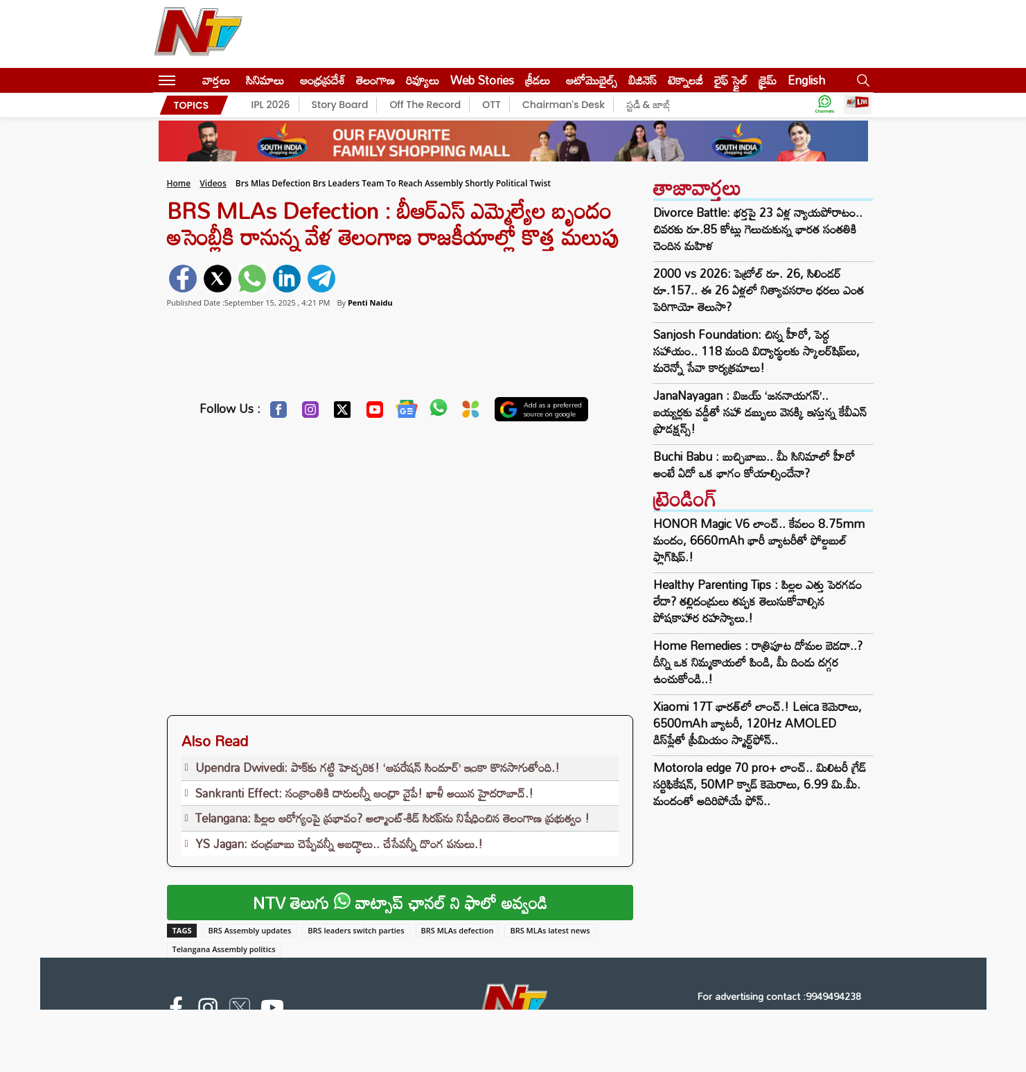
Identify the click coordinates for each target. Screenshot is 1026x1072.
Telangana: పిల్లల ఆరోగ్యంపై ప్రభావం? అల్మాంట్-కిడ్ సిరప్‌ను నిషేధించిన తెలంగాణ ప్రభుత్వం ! (392, 818)
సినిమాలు (265, 80)
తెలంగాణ (375, 80)
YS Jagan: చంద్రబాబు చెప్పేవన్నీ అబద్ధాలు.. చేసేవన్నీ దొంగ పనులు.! (339, 843)
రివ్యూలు (422, 80)
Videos (213, 183)
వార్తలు (216, 80)
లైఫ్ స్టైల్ (731, 80)
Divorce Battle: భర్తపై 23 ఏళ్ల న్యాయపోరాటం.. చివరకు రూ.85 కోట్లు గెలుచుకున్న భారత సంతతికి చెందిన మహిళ (758, 229)
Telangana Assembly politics (224, 949)
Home (179, 183)
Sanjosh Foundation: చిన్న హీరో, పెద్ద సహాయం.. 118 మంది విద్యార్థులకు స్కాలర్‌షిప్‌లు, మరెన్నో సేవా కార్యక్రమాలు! (756, 351)
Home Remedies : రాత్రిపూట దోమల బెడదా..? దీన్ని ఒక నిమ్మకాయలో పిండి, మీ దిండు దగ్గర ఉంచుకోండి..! (758, 662)
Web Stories (482, 80)
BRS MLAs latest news (550, 930)
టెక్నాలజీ (685, 80)
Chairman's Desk (563, 105)
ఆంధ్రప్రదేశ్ (322, 80)
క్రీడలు (537, 80)
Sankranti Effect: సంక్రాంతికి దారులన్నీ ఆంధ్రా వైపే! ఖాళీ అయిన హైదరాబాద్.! (364, 793)
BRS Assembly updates (249, 930)
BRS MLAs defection (457, 930)
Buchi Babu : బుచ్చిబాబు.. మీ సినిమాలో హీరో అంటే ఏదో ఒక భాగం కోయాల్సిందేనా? (754, 465)
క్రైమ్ (768, 80)
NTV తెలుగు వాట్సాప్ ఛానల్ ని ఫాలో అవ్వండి (400, 902)
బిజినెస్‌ (642, 80)
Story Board (340, 105)
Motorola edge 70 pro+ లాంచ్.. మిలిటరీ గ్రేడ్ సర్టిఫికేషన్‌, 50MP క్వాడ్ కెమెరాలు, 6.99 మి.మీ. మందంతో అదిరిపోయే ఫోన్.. (759, 784)
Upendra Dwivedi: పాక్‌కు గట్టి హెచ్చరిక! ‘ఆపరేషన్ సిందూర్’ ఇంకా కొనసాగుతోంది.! (377, 767)
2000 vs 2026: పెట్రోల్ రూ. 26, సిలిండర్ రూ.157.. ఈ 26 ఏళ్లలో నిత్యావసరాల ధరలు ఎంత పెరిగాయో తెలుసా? (758, 290)
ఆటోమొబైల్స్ (591, 80)
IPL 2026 (270, 105)
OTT (491, 105)
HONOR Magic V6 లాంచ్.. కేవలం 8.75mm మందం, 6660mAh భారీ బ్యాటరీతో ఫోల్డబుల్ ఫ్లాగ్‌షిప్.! (759, 540)
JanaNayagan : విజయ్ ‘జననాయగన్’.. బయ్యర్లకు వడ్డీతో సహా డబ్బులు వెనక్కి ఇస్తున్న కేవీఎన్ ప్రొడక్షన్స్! (760, 412)
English (806, 80)
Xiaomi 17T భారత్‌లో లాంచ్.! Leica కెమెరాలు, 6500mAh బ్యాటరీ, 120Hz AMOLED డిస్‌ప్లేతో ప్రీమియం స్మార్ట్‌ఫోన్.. (757, 723)
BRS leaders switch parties (356, 930)
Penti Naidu (370, 302)
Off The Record (425, 105)
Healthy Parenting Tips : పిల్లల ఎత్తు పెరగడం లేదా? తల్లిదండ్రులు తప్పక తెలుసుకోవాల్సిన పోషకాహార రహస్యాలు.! (757, 601)
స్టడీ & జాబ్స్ (650, 105)
